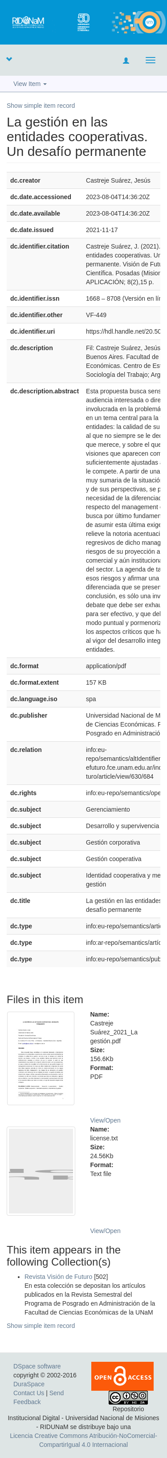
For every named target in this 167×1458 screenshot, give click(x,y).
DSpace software (37, 1366)
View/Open (105, 1120)
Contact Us (28, 1393)
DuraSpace (29, 1384)
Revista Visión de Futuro (58, 1276)
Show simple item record (41, 105)
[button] (9, 59)
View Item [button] (30, 83)
